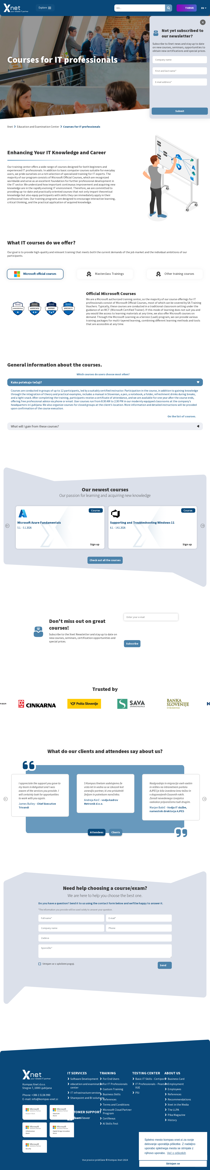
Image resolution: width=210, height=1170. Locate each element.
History (172, 1120)
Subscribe (132, 646)
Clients (115, 835)
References (109, 1099)
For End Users (111, 1079)
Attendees (96, 835)
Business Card (176, 1079)
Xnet (10, 126)
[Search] (139, 8)
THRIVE (189, 8)
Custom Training (113, 1089)
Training (108, 1073)
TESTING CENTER (146, 1073)
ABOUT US (172, 1073)
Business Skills (112, 1094)
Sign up (94, 547)
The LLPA (173, 1109)
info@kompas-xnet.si (45, 1099)
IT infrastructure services (85, 1092)
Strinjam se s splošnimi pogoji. (58, 966)
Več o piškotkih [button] (176, 1153)
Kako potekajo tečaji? (26, 385)
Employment (176, 1084)
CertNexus (109, 1118)
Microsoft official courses (35, 277)
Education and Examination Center (38, 126)
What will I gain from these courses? (35, 429)
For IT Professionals (115, 1084)
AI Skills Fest (110, 1123)
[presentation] (151, 633)
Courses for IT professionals (81, 126)
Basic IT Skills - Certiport (150, 1079)
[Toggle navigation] (45, 7)
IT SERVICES (77, 1073)
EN (203, 8)
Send (163, 968)
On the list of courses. (182, 419)
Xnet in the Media (178, 1104)
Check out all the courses (105, 562)
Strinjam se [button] (173, 1163)
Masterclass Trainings (105, 277)
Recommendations (179, 1099)
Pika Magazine (176, 1115)
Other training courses (174, 277)
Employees (174, 1089)
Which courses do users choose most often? (103, 377)
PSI (137, 1092)
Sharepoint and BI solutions (87, 1098)
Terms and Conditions (116, 1104)
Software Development (84, 1079)
